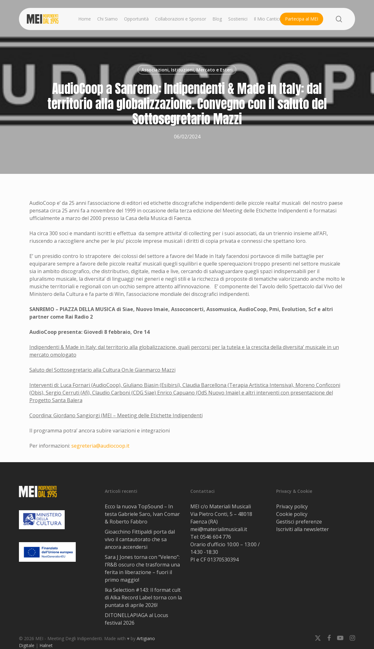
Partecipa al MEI (301, 19)
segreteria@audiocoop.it (100, 445)
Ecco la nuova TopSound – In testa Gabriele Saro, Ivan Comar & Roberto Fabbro (142, 514)
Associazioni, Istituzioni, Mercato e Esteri (187, 70)
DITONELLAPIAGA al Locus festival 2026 (136, 619)
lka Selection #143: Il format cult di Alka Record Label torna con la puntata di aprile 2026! (143, 597)
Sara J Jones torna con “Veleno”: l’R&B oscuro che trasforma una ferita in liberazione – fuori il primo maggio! (142, 568)
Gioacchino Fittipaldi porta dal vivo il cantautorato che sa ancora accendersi (140, 539)
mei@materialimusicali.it (218, 529)
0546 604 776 (215, 536)
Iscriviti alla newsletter (302, 529)
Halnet (46, 645)
